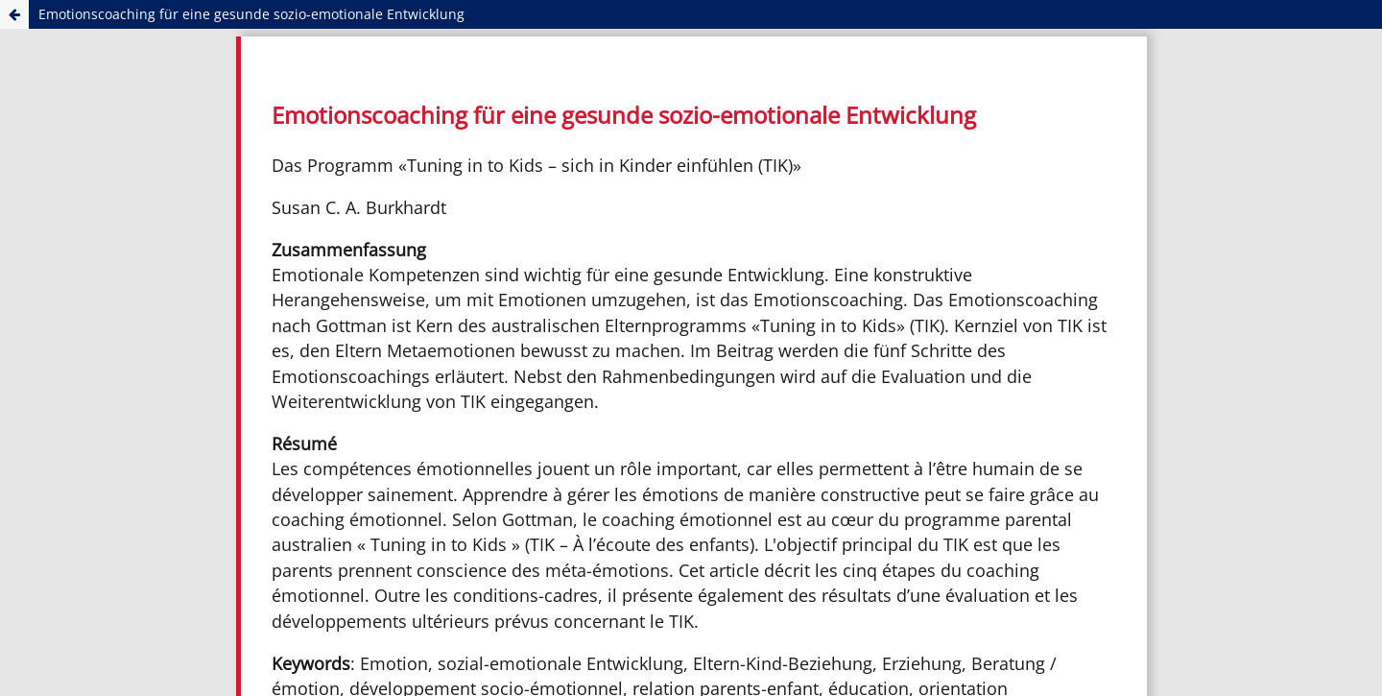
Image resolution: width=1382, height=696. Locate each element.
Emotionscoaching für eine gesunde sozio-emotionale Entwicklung (251, 14)
